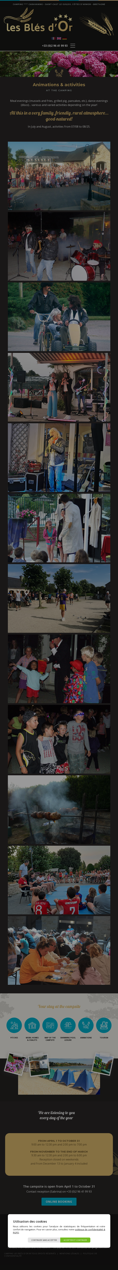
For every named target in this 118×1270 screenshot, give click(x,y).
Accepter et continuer (75, 1240)
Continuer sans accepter (44, 1240)
